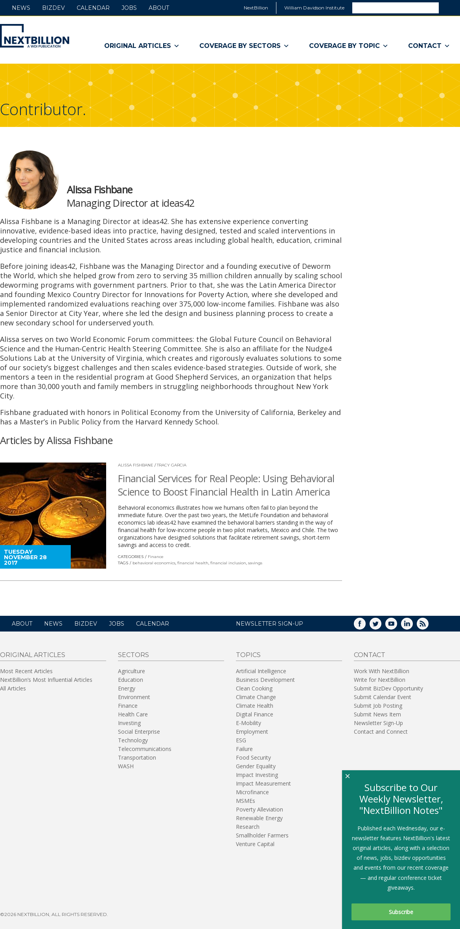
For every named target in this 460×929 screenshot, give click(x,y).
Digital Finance (254, 714)
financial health (192, 562)
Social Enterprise (139, 731)
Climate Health (254, 705)
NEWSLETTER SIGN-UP (269, 623)
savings (255, 562)
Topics (248, 655)
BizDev (53, 7)
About (159, 7)
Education (130, 679)
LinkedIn (412, 626)
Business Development (265, 679)
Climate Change (256, 697)
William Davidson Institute (314, 8)
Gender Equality (256, 766)
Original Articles (142, 46)
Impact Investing (257, 774)
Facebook (365, 626)
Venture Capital (255, 844)
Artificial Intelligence (261, 671)
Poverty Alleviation (259, 809)
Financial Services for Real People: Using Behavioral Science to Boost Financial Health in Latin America (226, 485)
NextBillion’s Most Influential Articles (46, 679)
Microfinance (252, 792)
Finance (156, 556)
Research (247, 826)
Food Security (253, 757)
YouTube (396, 626)
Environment (134, 697)
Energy (126, 688)
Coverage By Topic (348, 46)
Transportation (137, 757)
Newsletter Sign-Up (378, 723)
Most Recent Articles (26, 671)
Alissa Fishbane (135, 465)
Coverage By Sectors (244, 46)
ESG (241, 740)
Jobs (129, 7)
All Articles (13, 688)
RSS (428, 626)
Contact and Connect (381, 731)
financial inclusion (228, 562)
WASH (126, 766)
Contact (429, 46)
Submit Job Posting (378, 705)
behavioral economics (153, 562)
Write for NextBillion (379, 679)
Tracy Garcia (171, 465)
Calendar (93, 7)
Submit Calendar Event (382, 697)
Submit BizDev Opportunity (388, 688)
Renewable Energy (259, 818)
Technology (133, 740)
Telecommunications (144, 749)
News (21, 7)
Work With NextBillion (381, 671)
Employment (252, 731)
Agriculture (131, 671)
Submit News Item (377, 714)
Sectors (133, 655)
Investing (129, 723)
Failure (244, 749)
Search (449, 7)
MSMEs (245, 800)
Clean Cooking (254, 688)
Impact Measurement (263, 783)
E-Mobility (248, 723)
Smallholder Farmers (262, 835)
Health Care (133, 714)
